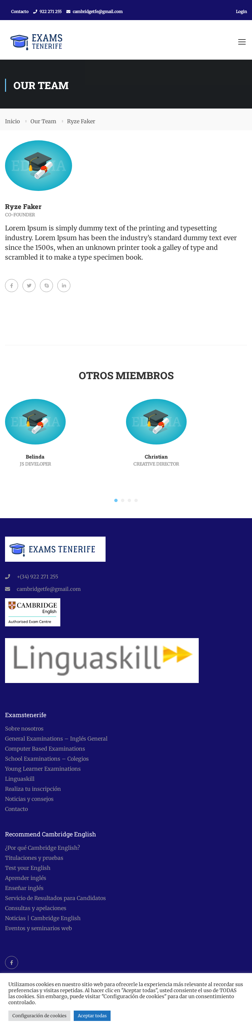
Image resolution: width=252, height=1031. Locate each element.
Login (241, 11)
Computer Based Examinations (45, 748)
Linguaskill (20, 778)
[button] (116, 501)
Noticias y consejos (29, 799)
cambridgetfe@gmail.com (98, 11)
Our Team (43, 122)
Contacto (19, 11)
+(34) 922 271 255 (37, 576)
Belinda (35, 457)
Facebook (11, 962)
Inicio (12, 122)
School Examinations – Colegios (47, 758)
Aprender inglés (25, 878)
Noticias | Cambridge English (43, 918)
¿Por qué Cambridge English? (42, 847)
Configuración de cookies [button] (39, 1016)
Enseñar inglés (24, 888)
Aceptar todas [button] (92, 1016)
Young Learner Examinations (43, 768)
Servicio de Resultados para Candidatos (55, 898)
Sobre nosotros (24, 728)
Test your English (28, 868)
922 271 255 (51, 11)
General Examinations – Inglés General (56, 738)
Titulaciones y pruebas (34, 857)
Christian (156, 457)
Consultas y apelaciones (35, 908)
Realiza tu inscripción (33, 788)
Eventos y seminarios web (38, 928)
